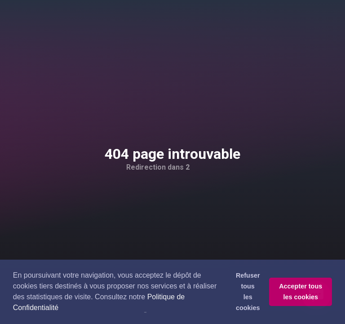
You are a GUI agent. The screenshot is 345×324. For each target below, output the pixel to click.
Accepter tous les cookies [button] (300, 292)
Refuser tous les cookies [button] (248, 291)
